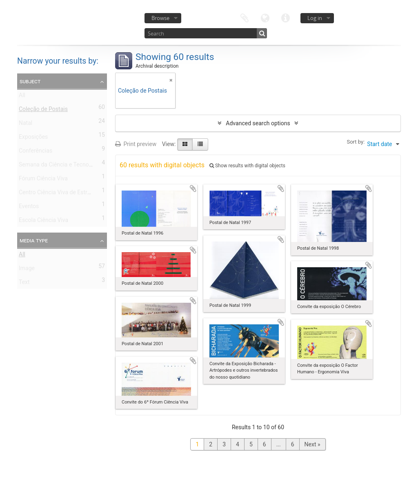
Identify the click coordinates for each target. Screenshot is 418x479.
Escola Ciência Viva (43, 221)
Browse (160, 18)
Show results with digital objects (247, 166)
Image (27, 269)
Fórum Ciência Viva (43, 180)
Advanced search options (258, 123)
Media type (34, 240)
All (22, 96)
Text (24, 283)
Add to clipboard (193, 188)
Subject (30, 81)
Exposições (33, 138)
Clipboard (244, 17)
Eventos (29, 207)
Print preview (135, 144)
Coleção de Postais (43, 110)
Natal (25, 124)
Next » (312, 444)
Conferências (35, 152)
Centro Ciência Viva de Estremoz (60, 194)
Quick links (285, 17)
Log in (314, 18)
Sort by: (356, 142)
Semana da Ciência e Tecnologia (60, 166)
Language (265, 17)
